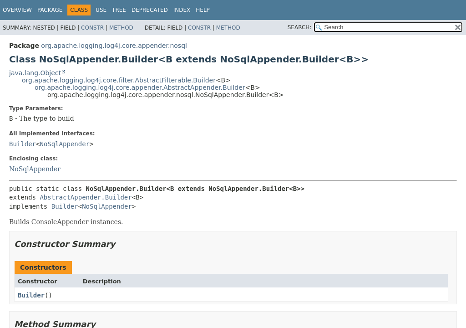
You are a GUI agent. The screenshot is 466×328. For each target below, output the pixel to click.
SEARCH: (300, 27)
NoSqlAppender (65, 144)
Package (49, 10)
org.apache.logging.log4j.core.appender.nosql (114, 45)
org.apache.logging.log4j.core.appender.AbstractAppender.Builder (140, 87)
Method (121, 28)
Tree (119, 10)
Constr (92, 28)
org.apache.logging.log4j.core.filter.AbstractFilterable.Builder (119, 80)
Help (203, 10)
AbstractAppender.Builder (86, 197)
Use (101, 10)
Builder (22, 144)
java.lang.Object (35, 73)
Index (182, 10)
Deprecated (150, 10)
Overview (17, 10)
